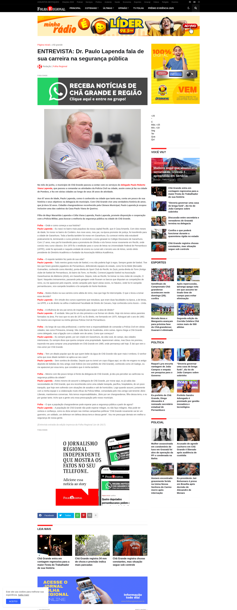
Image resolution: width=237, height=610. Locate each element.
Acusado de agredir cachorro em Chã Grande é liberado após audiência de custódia (187, 449)
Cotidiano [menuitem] (91, 8)
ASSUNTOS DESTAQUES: (48, 2)
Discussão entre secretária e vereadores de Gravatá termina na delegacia (183, 220)
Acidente (108, 2)
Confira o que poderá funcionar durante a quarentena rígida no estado (183, 233)
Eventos (175, 2)
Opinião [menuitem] (122, 8)
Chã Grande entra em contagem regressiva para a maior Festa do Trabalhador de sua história (53, 563)
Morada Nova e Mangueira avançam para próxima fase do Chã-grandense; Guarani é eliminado (162, 324)
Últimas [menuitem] (107, 8)
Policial (80, 2)
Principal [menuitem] (75, 8)
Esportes (137, 2)
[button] (188, 8)
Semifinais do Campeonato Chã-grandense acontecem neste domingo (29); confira (161, 291)
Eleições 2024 (68, 2)
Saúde (117, 2)
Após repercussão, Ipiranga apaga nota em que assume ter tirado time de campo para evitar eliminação (187, 291)
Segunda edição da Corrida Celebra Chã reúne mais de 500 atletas (188, 322)
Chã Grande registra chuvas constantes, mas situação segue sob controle (129, 561)
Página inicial (43, 45)
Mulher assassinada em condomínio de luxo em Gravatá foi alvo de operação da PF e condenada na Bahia (162, 451)
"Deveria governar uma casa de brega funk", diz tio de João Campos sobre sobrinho (183, 207)
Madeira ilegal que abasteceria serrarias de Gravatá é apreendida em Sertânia (175, 171)
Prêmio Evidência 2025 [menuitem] (161, 8)
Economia (127, 2)
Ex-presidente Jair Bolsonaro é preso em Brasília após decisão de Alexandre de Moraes (187, 485)
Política (99, 2)
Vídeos (156, 2)
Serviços (89, 2)
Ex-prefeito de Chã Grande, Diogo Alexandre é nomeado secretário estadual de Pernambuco (162, 402)
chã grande (57, 45)
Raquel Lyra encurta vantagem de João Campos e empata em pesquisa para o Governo (162, 369)
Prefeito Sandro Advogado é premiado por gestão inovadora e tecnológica (188, 401)
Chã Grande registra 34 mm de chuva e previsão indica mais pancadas (91, 561)
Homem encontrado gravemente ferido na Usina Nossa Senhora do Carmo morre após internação (162, 485)
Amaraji (147, 2)
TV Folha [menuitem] (138, 8)
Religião (165, 2)
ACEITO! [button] (13, 601)
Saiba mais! (23, 595)
